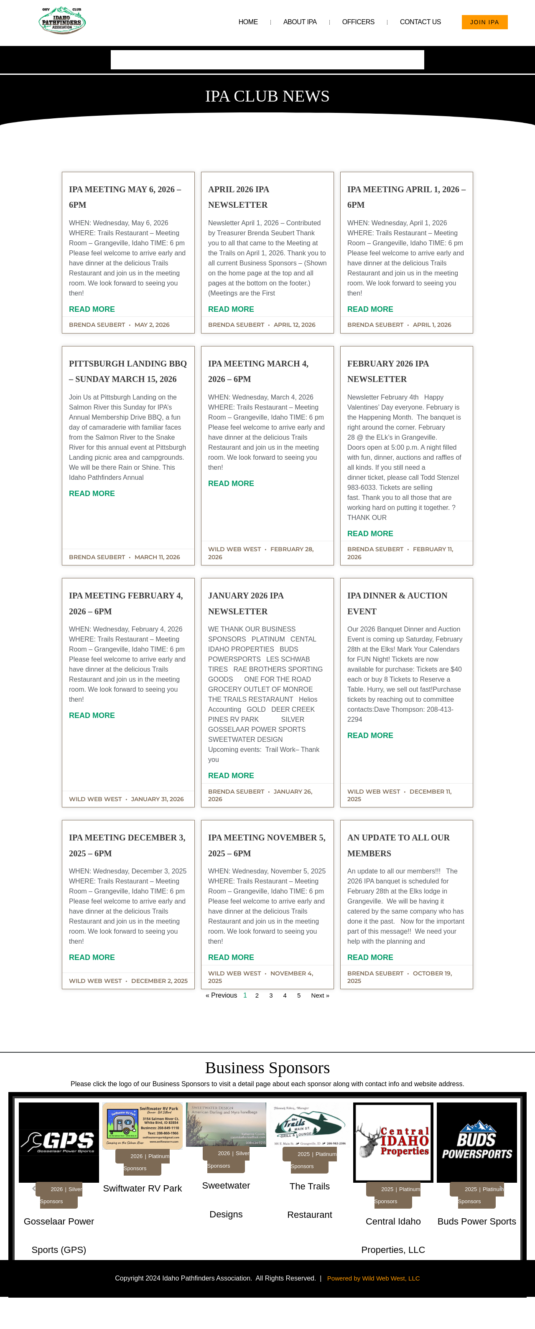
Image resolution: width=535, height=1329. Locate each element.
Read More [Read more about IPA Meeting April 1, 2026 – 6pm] (367, 321)
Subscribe (403, 57)
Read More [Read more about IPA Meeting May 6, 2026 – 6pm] (102, 305)
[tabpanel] (59, 1219)
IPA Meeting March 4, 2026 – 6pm (259, 389)
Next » (310, 1022)
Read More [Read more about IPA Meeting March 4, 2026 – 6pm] (234, 511)
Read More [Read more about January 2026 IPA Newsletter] (234, 787)
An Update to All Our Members (388, 863)
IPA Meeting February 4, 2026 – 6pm (131, 621)
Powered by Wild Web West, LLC (373, 1305)
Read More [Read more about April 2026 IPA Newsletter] (234, 315)
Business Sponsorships (151, 57)
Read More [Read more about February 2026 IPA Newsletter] (367, 545)
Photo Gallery (310, 57)
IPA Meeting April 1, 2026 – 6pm (387, 199)
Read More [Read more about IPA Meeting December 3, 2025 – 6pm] (102, 985)
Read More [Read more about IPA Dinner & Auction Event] (367, 747)
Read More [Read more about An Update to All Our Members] (367, 985)
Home (248, 21)
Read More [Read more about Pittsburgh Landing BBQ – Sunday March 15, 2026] (102, 546)
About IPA (300, 21)
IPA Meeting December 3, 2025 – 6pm (133, 863)
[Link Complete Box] (59, 1217)
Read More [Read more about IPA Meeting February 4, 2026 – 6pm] (102, 743)
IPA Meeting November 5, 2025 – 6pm (266, 863)
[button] (34, 1215)
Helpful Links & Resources (238, 57)
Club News (359, 57)
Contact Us (420, 21)
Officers (358, 21)
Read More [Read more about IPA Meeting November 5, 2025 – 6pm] (234, 985)
